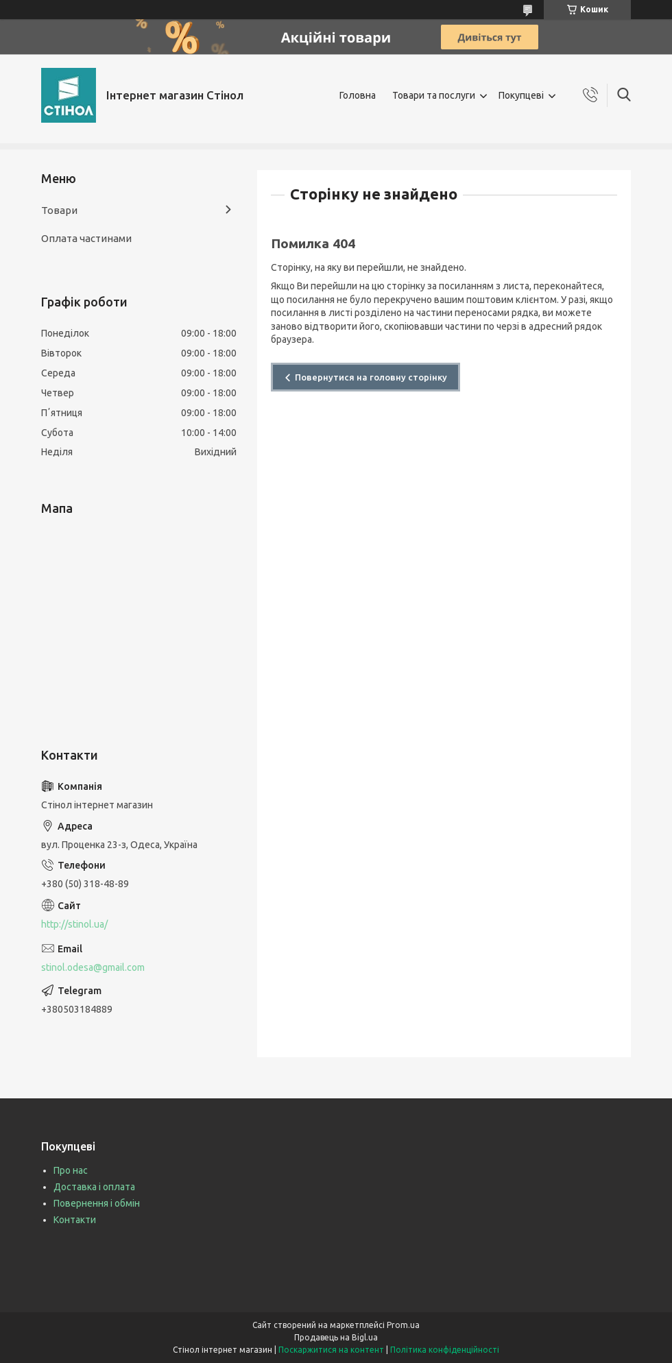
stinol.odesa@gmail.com (93, 967)
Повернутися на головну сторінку (371, 377)
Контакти (74, 1219)
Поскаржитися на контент (331, 1349)
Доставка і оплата (94, 1186)
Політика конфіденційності (444, 1349)
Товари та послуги (433, 95)
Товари (59, 210)
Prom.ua (403, 1324)
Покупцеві (521, 95)
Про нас (70, 1170)
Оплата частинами (86, 238)
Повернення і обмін (96, 1203)
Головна (357, 95)
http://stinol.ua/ (74, 924)
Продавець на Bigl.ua (336, 1337)
